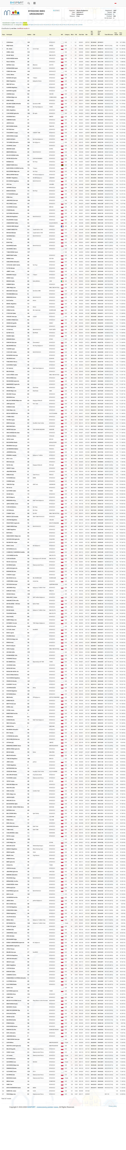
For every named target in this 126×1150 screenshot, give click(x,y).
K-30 (51, 24)
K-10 (40, 24)
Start (17, 23)
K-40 (59, 24)
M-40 (63, 24)
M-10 (36, 24)
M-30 (55, 24)
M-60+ (81, 24)
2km (21, 23)
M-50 (71, 24)
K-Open (25, 24)
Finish (25, 23)
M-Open (31, 24)
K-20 (44, 24)
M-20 (47, 24)
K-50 (67, 24)
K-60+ (76, 24)
